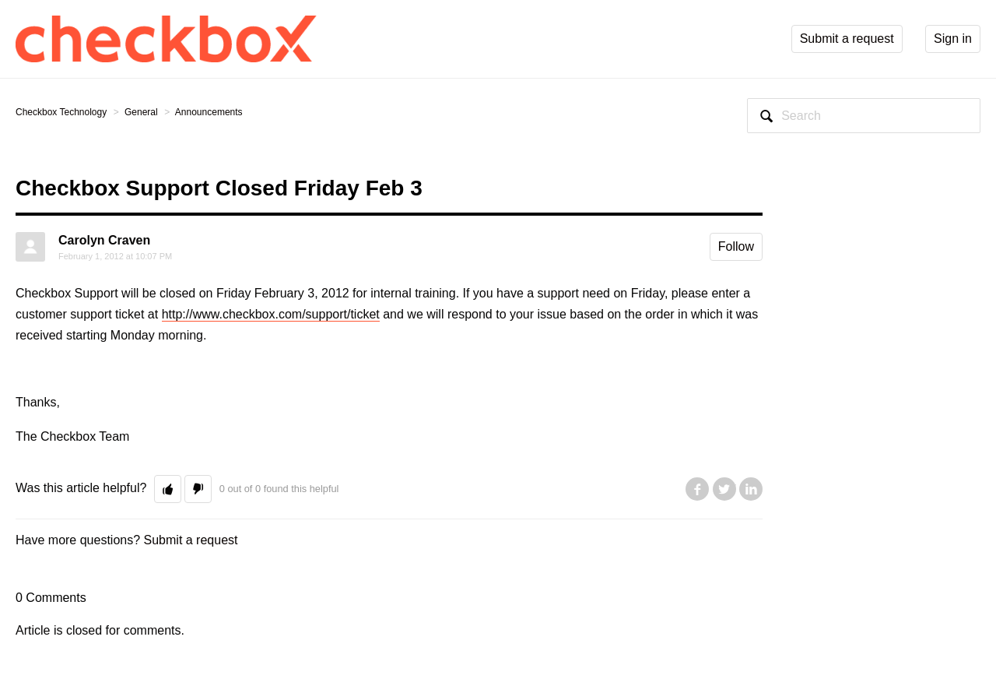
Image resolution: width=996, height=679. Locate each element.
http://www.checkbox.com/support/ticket (271, 314)
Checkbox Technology (61, 112)
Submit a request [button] (847, 38)
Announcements (209, 112)
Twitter (724, 489)
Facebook (697, 489)
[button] (167, 489)
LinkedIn (751, 489)
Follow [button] (736, 246)
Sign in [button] (953, 38)
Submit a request (191, 540)
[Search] (863, 115)
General (141, 112)
